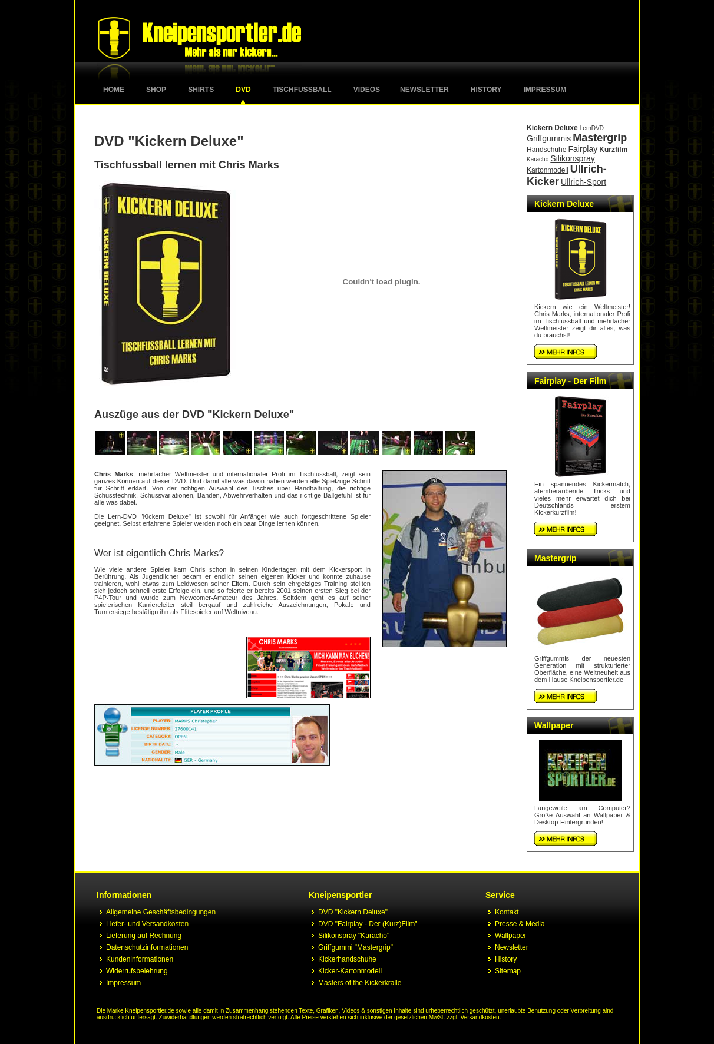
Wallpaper (553, 725)
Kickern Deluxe (552, 128)
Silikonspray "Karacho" (353, 936)
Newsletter (424, 89)
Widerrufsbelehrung (137, 971)
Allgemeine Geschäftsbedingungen (161, 912)
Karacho (537, 159)
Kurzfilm (613, 149)
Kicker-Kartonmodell (350, 971)
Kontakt (507, 912)
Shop (156, 89)
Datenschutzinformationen (147, 947)
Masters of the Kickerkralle (359, 983)
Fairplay (582, 149)
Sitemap (508, 971)
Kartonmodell (547, 170)
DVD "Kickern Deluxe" (353, 912)
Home (113, 89)
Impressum (545, 89)
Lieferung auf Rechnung (143, 936)
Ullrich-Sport (583, 182)
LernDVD (592, 128)
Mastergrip (600, 138)
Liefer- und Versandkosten (147, 924)
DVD (243, 89)
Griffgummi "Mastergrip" (355, 947)
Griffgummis (549, 138)
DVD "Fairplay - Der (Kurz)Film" (368, 924)
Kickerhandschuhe (347, 959)
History (486, 89)
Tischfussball (302, 89)
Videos (366, 89)
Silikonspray (572, 158)
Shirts (201, 89)
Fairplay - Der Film (570, 381)
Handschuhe (546, 149)
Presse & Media (520, 924)
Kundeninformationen (139, 959)
